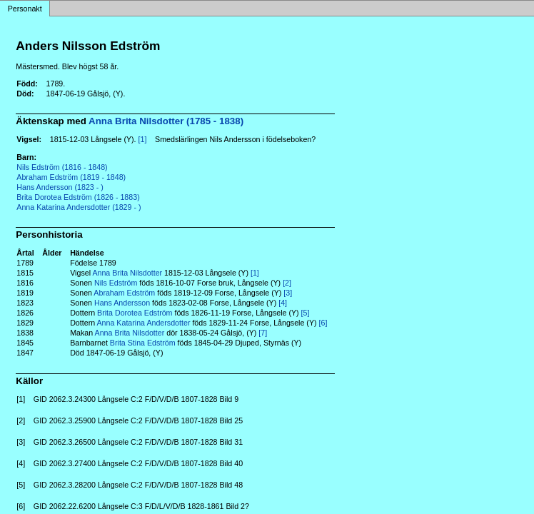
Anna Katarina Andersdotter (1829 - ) (78, 207)
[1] (142, 139)
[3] (287, 292)
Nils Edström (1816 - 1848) (61, 167)
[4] (282, 302)
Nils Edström (115, 282)
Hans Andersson (122, 302)
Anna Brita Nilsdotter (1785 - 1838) (166, 121)
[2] (287, 282)
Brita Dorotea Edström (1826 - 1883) (77, 197)
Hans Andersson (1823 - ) (59, 187)
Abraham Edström (124, 292)
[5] (305, 312)
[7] (262, 332)
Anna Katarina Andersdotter (144, 322)
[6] (323, 322)
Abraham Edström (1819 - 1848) (71, 177)
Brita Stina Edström (143, 342)
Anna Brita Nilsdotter (127, 272)
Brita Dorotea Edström (134, 312)
